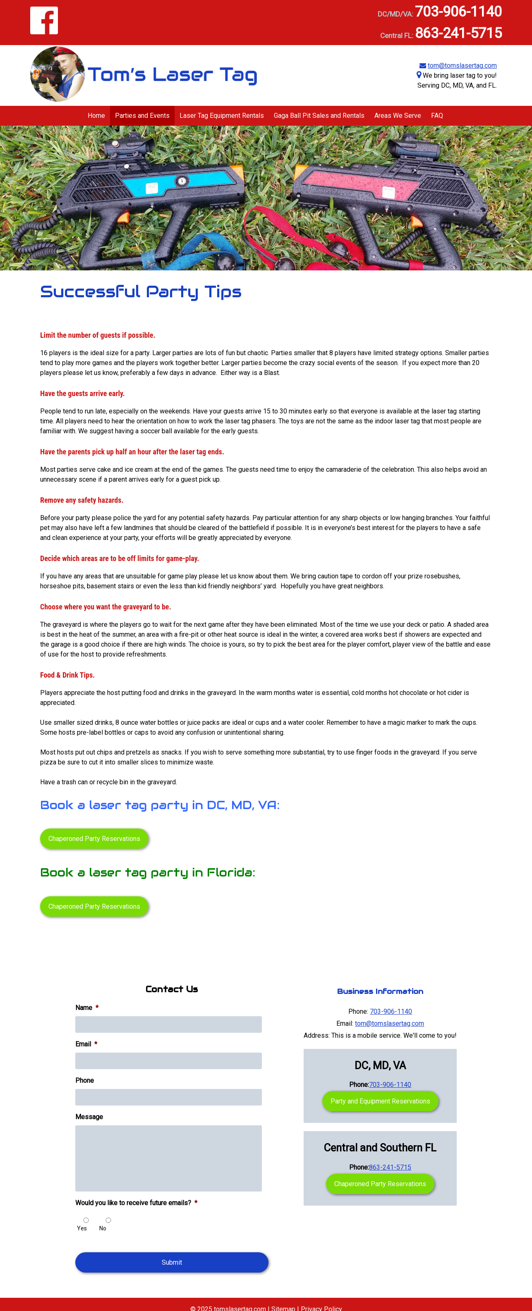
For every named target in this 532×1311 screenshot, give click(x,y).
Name (86, 1008)
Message (89, 1117)
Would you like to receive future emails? (136, 1203)
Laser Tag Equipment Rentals (222, 115)
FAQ (437, 115)
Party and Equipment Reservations (380, 1101)
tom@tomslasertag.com (462, 65)
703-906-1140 (458, 11)
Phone (84, 1080)
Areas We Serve (397, 115)
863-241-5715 (458, 33)
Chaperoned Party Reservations (94, 839)
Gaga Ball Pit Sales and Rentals (319, 115)
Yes (82, 1228)
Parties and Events (142, 115)
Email (86, 1044)
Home (96, 115)
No (102, 1228)
